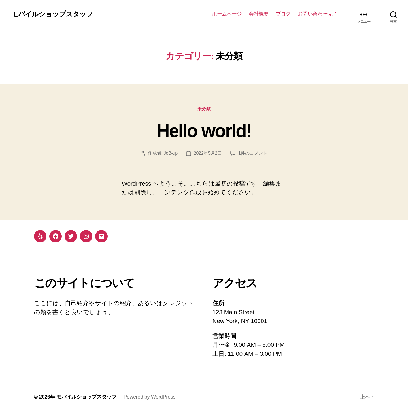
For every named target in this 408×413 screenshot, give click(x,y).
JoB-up (171, 153)
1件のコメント (252, 153)
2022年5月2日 (208, 153)
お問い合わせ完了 (317, 14)
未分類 (204, 109)
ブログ (283, 14)
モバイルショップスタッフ (52, 14)
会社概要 (259, 14)
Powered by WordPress (149, 397)
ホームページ (227, 14)
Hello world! (204, 131)
